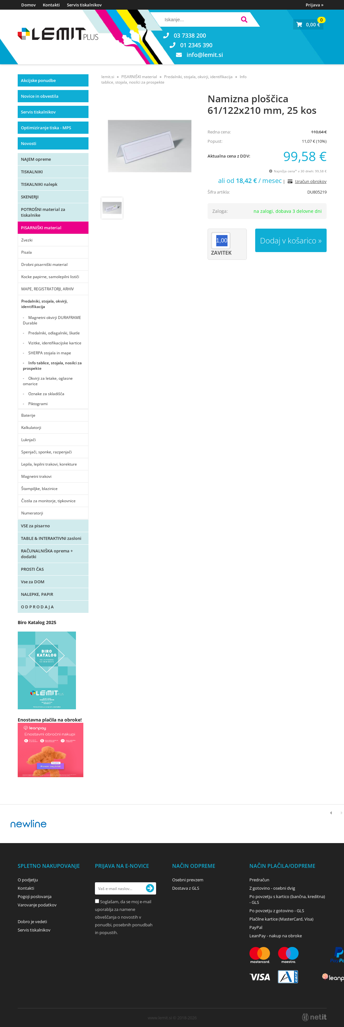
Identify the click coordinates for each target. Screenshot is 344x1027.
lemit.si (107, 76)
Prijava (314, 5)
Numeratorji (32, 513)
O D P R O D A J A (37, 607)
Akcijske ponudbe (38, 80)
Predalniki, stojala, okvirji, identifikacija (44, 303)
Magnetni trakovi (36, 476)
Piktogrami (38, 403)
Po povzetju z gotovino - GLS (276, 910)
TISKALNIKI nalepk (39, 184)
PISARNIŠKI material (41, 228)
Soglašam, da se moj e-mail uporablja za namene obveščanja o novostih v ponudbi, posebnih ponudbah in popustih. (124, 917)
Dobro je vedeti (32, 921)
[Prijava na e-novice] (150, 888)
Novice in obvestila (40, 96)
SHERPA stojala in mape (49, 353)
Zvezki (27, 240)
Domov (28, 5)
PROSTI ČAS (32, 569)
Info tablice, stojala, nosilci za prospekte (52, 365)
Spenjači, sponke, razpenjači (46, 452)
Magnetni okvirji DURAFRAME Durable (52, 320)
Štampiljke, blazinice (39, 488)
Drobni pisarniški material (44, 264)
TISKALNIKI (32, 172)
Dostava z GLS (185, 888)
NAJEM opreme (36, 159)
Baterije (28, 415)
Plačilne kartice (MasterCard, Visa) (281, 919)
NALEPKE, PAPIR (37, 594)
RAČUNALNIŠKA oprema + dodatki (47, 553)
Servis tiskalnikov (84, 5)
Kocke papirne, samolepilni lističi (50, 276)
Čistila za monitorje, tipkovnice (48, 501)
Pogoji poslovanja (34, 896)
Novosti (28, 143)
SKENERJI (30, 197)
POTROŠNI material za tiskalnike (43, 212)
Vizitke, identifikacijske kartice (54, 343)
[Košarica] (308, 24)
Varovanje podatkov (37, 905)
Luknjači (28, 439)
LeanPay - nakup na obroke (275, 936)
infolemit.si (205, 55)
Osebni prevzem (187, 880)
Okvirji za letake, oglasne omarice (48, 381)
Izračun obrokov (311, 181)
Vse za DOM (32, 582)
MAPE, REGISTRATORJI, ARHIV (47, 289)
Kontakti (51, 5)
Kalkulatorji (31, 427)
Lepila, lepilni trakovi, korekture (49, 464)
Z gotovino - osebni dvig (272, 888)
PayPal (255, 927)
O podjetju (28, 880)
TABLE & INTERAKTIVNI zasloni (51, 538)
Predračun (259, 880)
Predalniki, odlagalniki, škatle (54, 333)
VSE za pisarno (35, 526)
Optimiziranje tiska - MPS (46, 128)
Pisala (26, 252)
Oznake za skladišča (46, 393)
